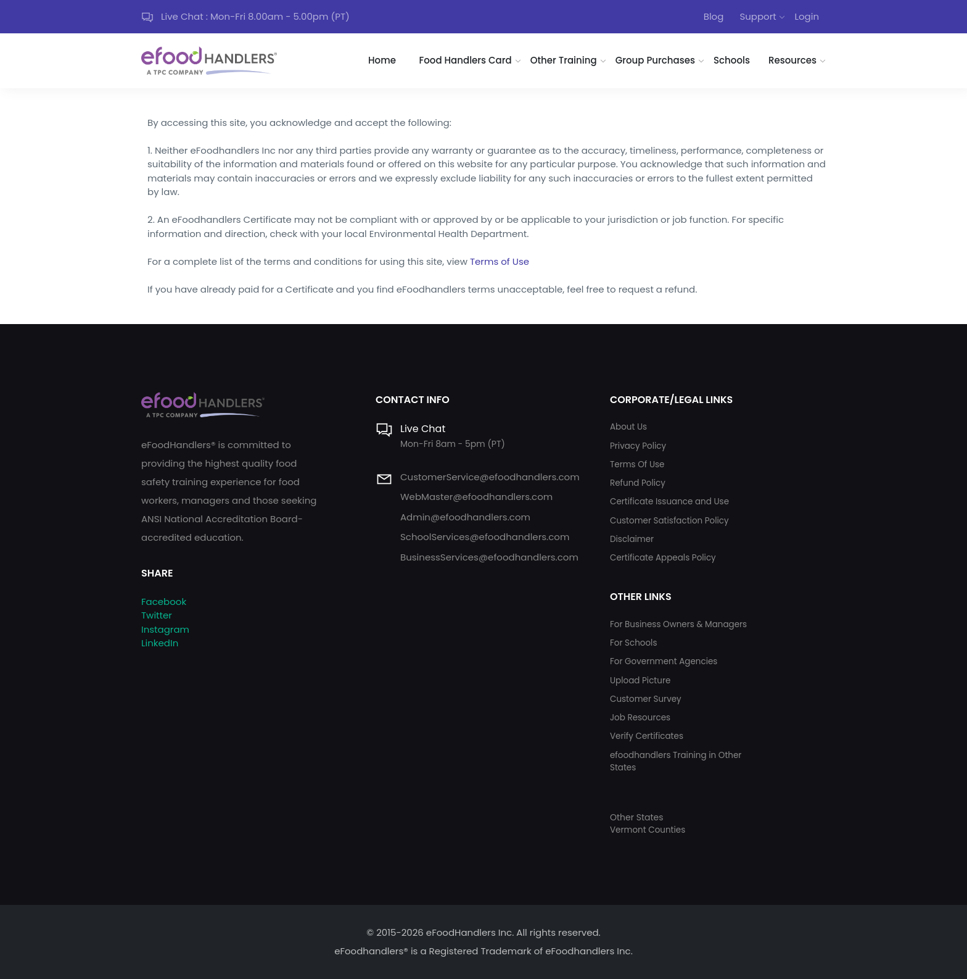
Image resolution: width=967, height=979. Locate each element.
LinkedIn (159, 642)
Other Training (563, 60)
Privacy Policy (638, 446)
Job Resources (640, 717)
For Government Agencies (663, 661)
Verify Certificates (646, 736)
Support (757, 16)
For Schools (633, 643)
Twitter (156, 615)
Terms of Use (499, 261)
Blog (714, 16)
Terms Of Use (637, 464)
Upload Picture (640, 680)
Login (806, 16)
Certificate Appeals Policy (663, 558)
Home (382, 60)
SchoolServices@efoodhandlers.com (484, 536)
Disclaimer (632, 539)
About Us (628, 427)
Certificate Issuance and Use (669, 501)
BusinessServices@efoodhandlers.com (489, 557)
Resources (792, 60)
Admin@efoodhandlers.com (465, 516)
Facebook (163, 601)
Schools (732, 60)
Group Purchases (655, 60)
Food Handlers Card (465, 60)
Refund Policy (637, 483)
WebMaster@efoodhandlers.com (476, 496)
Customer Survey (645, 699)
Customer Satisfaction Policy (669, 521)
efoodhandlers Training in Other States (675, 761)
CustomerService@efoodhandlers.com (490, 476)
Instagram (165, 629)
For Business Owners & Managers (678, 624)
